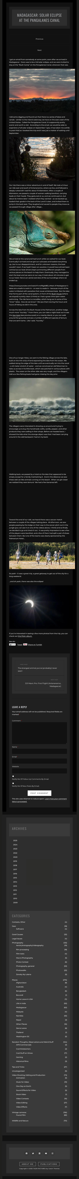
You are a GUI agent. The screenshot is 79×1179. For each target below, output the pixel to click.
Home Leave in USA (24, 999)
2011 (15, 894)
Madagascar (21, 1007)
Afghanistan (21, 983)
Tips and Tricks (18, 1067)
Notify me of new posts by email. (25, 786)
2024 (15, 845)
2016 (15, 874)
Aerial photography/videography (30, 945)
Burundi (19, 995)
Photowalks (21, 970)
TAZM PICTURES (39, 1168)
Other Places (21, 1024)
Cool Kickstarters (23, 1049)
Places (14, 980)
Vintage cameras (19, 1112)
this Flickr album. (25, 636)
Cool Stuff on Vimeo (24, 1053)
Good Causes (17, 934)
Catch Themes (54, 1168)
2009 (15, 903)
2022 (15, 853)
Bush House (57, 294)
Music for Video (22, 1082)
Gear (14, 926)
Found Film (21, 1115)
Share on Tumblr (35, 644)
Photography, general (25, 966)
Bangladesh (21, 991)
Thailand (19, 1032)
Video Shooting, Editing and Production (28, 1075)
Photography (17, 943)
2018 (15, 865)
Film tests (20, 954)
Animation (20, 1078)
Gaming (19, 1057)
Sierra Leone (21, 1028)
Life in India (21, 1003)
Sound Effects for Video (26, 1090)
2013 (15, 886)
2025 (15, 840)
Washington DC (22, 1036)
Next (39, 50)
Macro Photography (24, 958)
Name (15, 747)
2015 (15, 878)
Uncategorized (18, 1071)
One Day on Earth (23, 1086)
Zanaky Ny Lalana (23, 974)
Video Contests (22, 1099)
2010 (15, 898)
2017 (15, 869)
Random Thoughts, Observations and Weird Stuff (32, 1042)
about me (28, 1164)
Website (15, 766)
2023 (15, 849)
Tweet (19, 644)
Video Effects (21, 1107)
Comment (17, 721)
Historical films (22, 1061)
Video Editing (21, 1103)
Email (15, 757)
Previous (39, 39)
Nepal (18, 1020)
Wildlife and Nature (20, 1121)
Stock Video (21, 1094)
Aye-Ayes (16, 315)
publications (49, 1164)
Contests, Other (18, 922)
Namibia (19, 1016)
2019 (15, 861)
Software (20, 929)
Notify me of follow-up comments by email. (30, 779)
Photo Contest (22, 962)
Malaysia (19, 1012)
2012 (15, 890)
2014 (15, 882)
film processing (22, 950)
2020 (15, 857)
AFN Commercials (23, 1045)
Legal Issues (17, 939)
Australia (20, 987)
